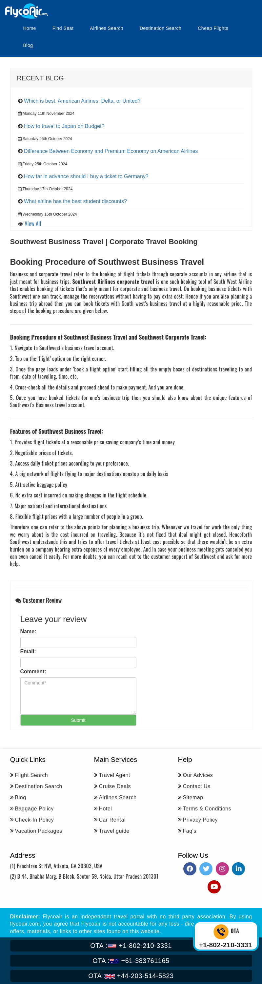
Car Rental (112, 820)
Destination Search (160, 28)
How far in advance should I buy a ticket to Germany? (86, 176)
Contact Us (197, 786)
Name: (28, 631)
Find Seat (62, 28)
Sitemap (193, 797)
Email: (28, 651)
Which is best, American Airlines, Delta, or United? (82, 101)
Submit (78, 720)
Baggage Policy (34, 808)
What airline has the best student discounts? (75, 201)
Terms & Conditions (207, 808)
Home (29, 28)
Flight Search (31, 775)
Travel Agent (114, 775)
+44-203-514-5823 (130, 975)
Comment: (33, 671)
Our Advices (198, 775)
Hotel (105, 808)
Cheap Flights (213, 28)
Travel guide (114, 831)
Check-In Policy (34, 820)
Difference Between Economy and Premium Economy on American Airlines (111, 151)
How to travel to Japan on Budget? (64, 126)
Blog (28, 45)
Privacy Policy (200, 820)
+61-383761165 (130, 960)
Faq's (189, 831)
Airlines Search (106, 28)
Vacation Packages (38, 831)
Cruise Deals (115, 786)
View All (33, 223)
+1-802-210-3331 (131, 945)
